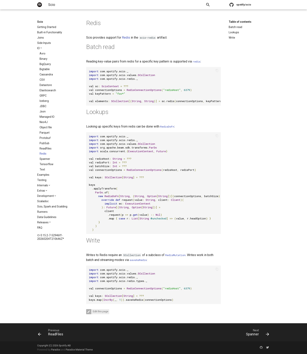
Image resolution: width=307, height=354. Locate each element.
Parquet (45, 132)
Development (45, 195)
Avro (42, 53)
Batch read (235, 27)
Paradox (55, 349)
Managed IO (47, 116)
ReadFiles (45, 148)
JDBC (43, 106)
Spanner (45, 158)
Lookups (234, 32)
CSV (42, 79)
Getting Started (46, 27)
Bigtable (45, 69)
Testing (41, 180)
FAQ (39, 227)
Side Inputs (44, 42)
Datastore (46, 85)
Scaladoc (43, 201)
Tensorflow (46, 164)
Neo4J (44, 122)
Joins (40, 37)
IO (38, 48)
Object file (46, 127)
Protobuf (45, 137)
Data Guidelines (46, 217)
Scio (40, 21)
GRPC (43, 95)
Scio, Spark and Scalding (52, 206)
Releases (43, 222)
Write (232, 37)
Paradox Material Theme (79, 349)
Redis (43, 153)
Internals (42, 185)
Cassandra (46, 74)
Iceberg (44, 100)
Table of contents (240, 21)
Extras (41, 190)
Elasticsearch (48, 90)
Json (43, 111)
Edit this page (100, 311)
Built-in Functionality (49, 32)
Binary (43, 58)
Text (42, 169)
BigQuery (45, 64)
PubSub (44, 143)
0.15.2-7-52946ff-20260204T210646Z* (50, 237)
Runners (42, 211)
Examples (43, 174)
